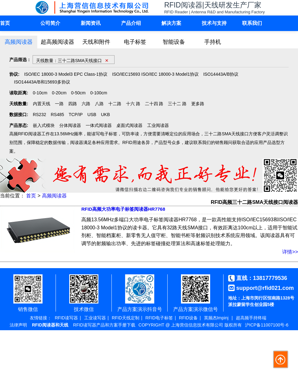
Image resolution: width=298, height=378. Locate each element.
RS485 (57, 114)
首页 (5, 23)
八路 (99, 103)
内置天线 (41, 103)
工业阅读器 (158, 125)
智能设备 (174, 42)
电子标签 (135, 42)
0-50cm (78, 92)
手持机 (212, 42)
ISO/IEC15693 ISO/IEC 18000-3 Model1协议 (155, 74)
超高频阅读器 (57, 42)
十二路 (114, 103)
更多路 (197, 103)
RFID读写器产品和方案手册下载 (104, 324)
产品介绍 (131, 23)
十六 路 (133, 103)
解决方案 (171, 23)
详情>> (290, 251)
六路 (86, 103)
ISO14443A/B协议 (221, 74)
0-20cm (59, 92)
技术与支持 (214, 23)
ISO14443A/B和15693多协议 (42, 81)
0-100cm (98, 92)
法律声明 (18, 324)
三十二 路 (177, 103)
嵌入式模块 (44, 125)
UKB (105, 114)
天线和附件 (96, 42)
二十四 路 (154, 103)
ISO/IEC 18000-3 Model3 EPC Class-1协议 (65, 74)
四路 (72, 103)
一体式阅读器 (99, 125)
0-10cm (40, 92)
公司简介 (50, 23)
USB (91, 114)
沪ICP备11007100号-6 (266, 324)
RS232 (39, 114)
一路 (59, 103)
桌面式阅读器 (129, 125)
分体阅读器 (70, 125)
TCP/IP (76, 114)
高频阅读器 (19, 42)
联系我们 (252, 23)
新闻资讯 (91, 23)
